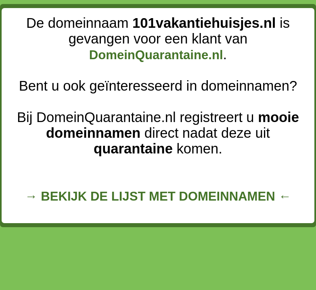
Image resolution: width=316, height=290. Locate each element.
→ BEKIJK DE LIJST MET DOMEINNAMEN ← (158, 196)
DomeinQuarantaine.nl (156, 55)
